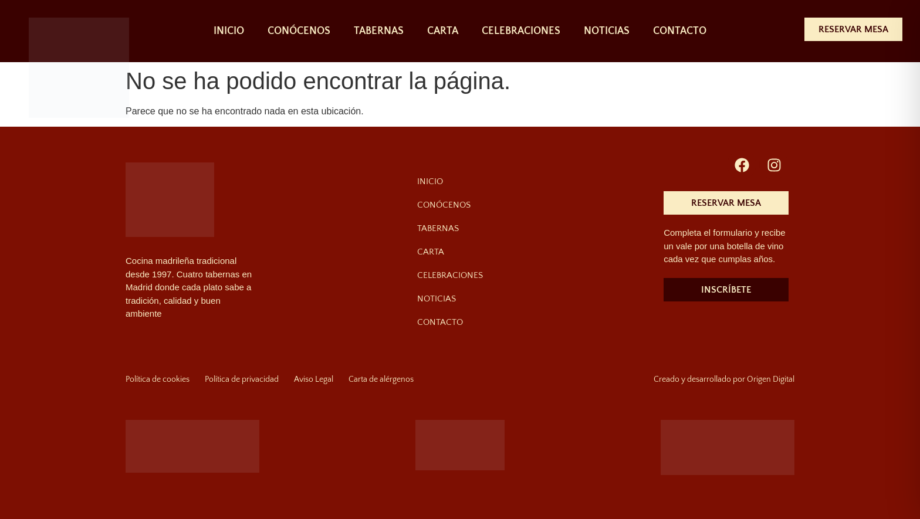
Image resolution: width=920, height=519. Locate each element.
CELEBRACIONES (521, 31)
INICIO (229, 31)
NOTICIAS (607, 31)
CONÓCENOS (299, 31)
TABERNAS (379, 31)
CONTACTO (679, 31)
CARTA (442, 31)
